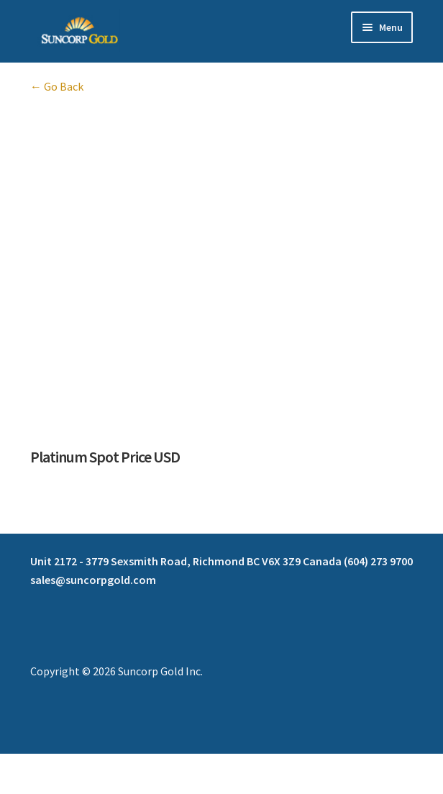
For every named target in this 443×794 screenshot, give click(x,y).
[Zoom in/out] (16, 766)
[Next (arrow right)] (51, 787)
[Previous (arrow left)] (16, 787)
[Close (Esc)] (120, 766)
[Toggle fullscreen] (51, 766)
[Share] (86, 766)
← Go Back (56, 86)
